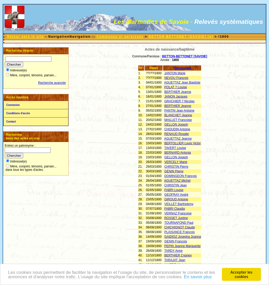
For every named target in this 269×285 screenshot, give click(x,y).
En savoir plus (198, 277)
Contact (11, 121)
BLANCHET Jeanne (178, 115)
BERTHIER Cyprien (178, 255)
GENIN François (175, 241)
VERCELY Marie (175, 162)
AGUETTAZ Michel (177, 180)
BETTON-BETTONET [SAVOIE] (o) (181, 36)
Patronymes (182, 68)
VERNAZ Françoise (178, 213)
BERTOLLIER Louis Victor (182, 143)
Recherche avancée (52, 83)
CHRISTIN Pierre (176, 166)
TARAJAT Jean (174, 260)
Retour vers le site (25, 36)
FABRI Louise (173, 190)
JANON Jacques (176, 96)
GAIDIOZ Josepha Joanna (182, 237)
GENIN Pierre (173, 171)
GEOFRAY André (176, 194)
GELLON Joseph (176, 124)
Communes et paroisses (120, 36)
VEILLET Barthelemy (179, 204)
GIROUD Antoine (176, 199)
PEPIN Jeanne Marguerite (182, 246)
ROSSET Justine (176, 218)
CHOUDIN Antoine (177, 129)
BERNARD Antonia (177, 152)
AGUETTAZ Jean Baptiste (182, 82)
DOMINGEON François (180, 176)
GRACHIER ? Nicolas (179, 101)
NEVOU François (176, 78)
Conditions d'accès (18, 113)
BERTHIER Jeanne (177, 92)
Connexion (13, 105)
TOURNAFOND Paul (178, 223)
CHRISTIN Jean (175, 185)
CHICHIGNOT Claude (179, 227)
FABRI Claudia (174, 209)
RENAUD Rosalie (176, 134)
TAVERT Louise (175, 148)
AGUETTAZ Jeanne (178, 138)
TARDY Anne (173, 251)
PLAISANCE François (179, 232)
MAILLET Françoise (178, 120)
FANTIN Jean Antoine (179, 110)
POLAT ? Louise (175, 87)
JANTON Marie (174, 73)
